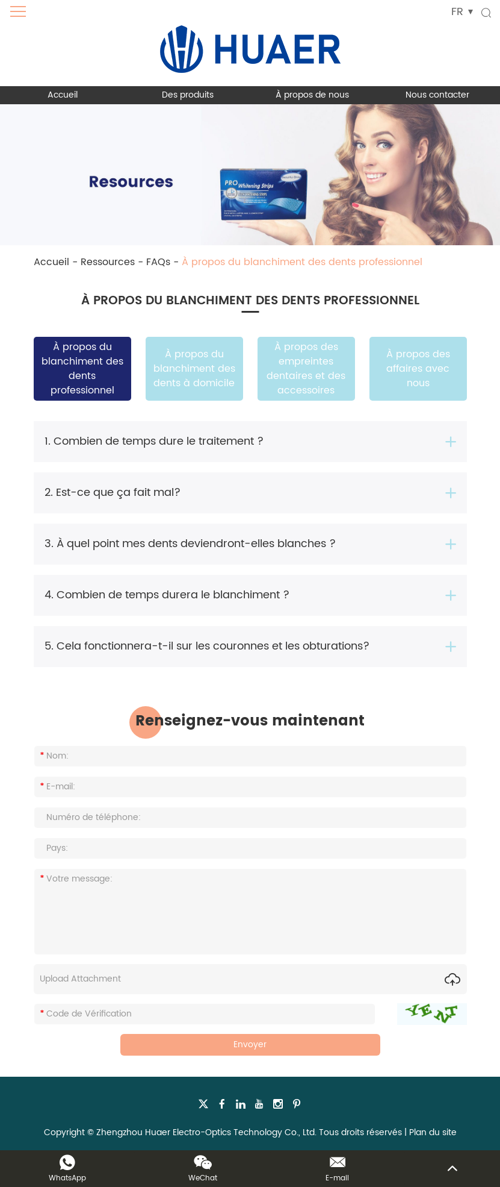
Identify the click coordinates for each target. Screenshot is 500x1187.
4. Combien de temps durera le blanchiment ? (167, 595)
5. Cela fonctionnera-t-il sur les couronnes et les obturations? (207, 646)
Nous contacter (437, 95)
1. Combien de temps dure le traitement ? (154, 441)
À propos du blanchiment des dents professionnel (302, 262)
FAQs (158, 262)
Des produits (188, 95)
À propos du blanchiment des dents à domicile (194, 368)
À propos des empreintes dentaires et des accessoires (306, 368)
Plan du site (433, 1132)
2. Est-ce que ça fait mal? (113, 492)
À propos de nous (312, 95)
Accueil (63, 95)
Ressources (108, 262)
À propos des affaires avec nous (418, 368)
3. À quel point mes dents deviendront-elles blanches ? (190, 544)
